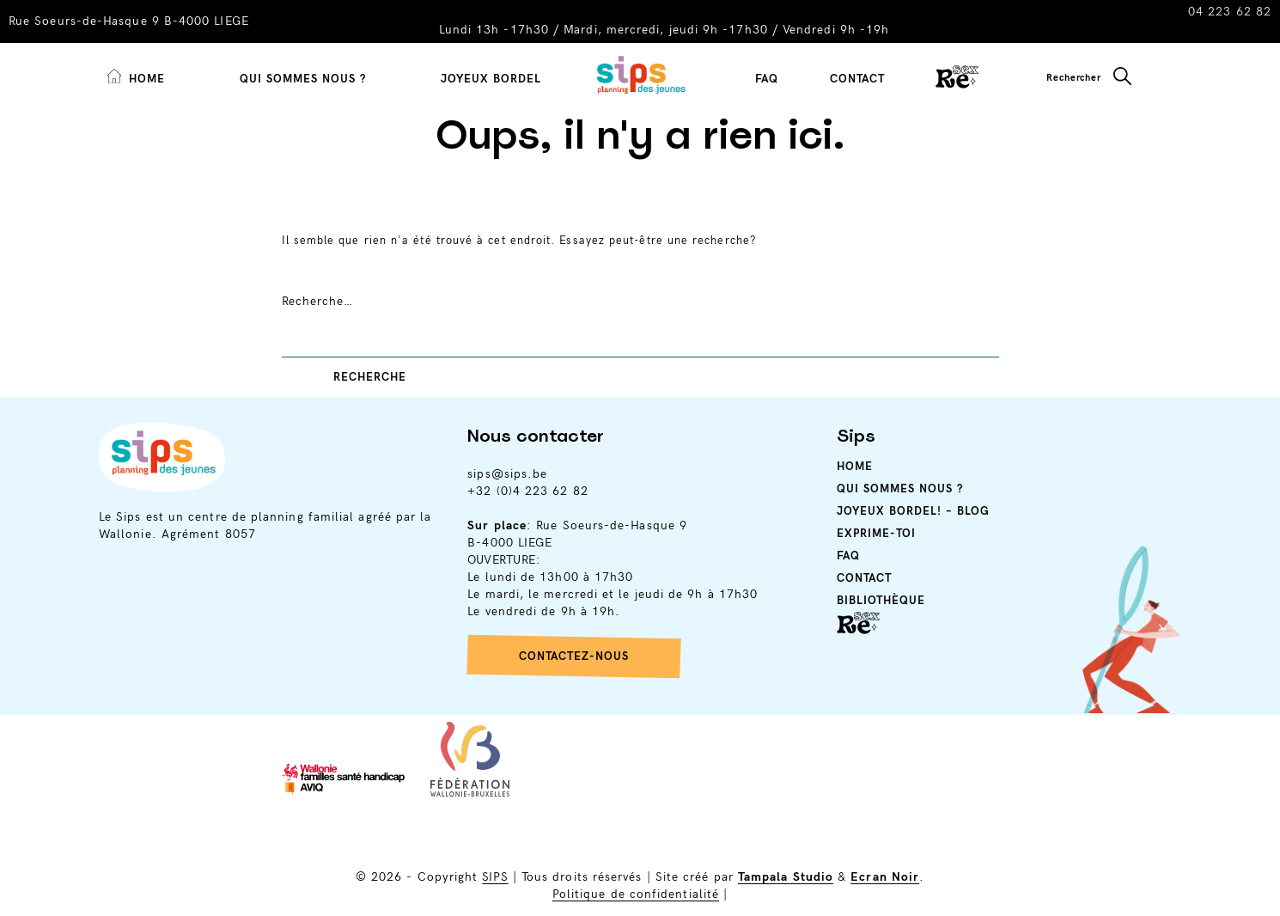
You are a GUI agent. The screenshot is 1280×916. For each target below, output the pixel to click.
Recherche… (318, 301)
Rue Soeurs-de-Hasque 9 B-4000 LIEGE (129, 21)
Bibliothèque (881, 601)
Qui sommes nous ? (303, 79)
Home (855, 466)
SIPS (495, 877)
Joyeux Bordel (491, 79)
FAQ (766, 79)
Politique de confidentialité (635, 894)
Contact (857, 79)
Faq (848, 556)
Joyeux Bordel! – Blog (913, 511)
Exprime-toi (876, 533)
